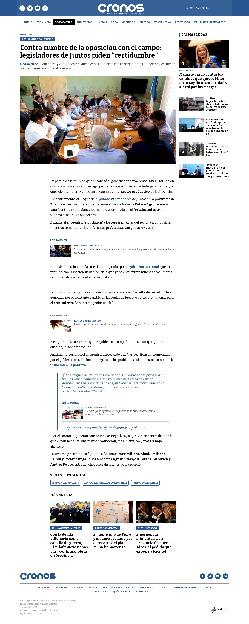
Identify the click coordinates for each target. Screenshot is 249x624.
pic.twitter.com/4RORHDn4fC (83, 391)
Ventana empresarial (209, 22)
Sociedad (128, 22)
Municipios (84, 22)
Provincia (44, 22)
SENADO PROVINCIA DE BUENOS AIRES (105, 483)
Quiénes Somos (121, 591)
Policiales (182, 22)
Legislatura (64, 22)
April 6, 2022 (138, 428)
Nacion (101, 22)
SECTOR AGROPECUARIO (65, 483)
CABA (114, 22)
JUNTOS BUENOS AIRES (145, 483)
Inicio (28, 22)
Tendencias (162, 22)
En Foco (144, 22)
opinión (206, 587)
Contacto (142, 591)
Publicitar (101, 591)
